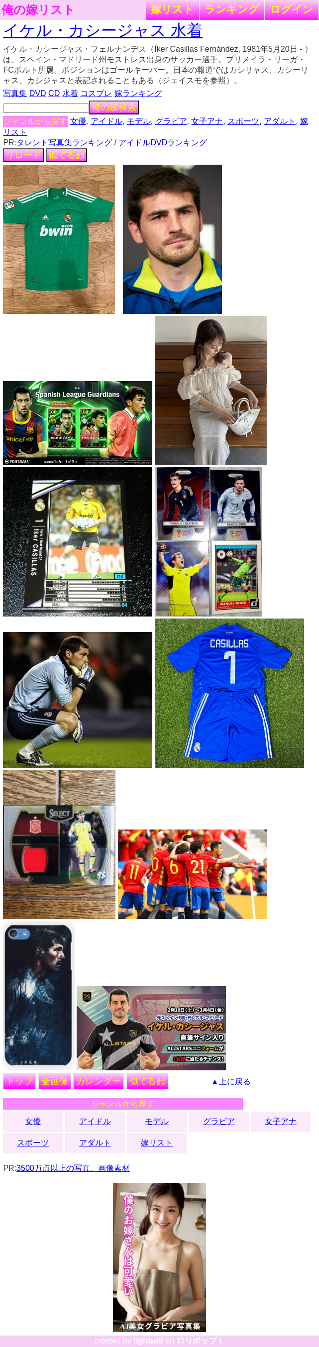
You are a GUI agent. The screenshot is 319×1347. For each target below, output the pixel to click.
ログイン (292, 9)
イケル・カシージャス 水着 (103, 30)
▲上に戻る (231, 1081)
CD (54, 93)
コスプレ (96, 93)
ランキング (232, 9)
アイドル (106, 121)
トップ (19, 1081)
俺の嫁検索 (114, 107)
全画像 (54, 1081)
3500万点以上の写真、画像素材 (73, 1168)
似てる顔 (67, 155)
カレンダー (98, 1081)
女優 (78, 121)
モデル (139, 121)
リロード (23, 155)
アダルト (280, 121)
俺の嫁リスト (38, 9)
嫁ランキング (138, 93)
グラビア (171, 121)
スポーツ (243, 121)
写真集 (15, 93)
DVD (37, 93)
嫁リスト (172, 9)
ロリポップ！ (200, 1341)
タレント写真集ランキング (64, 142)
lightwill (148, 1341)
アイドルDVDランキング (162, 142)
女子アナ (207, 121)
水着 (70, 93)
